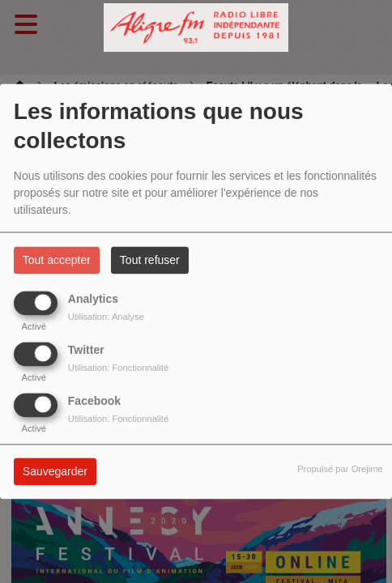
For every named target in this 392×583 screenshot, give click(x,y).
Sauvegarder (55, 472)
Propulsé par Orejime (340, 469)
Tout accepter (57, 260)
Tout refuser (150, 260)
